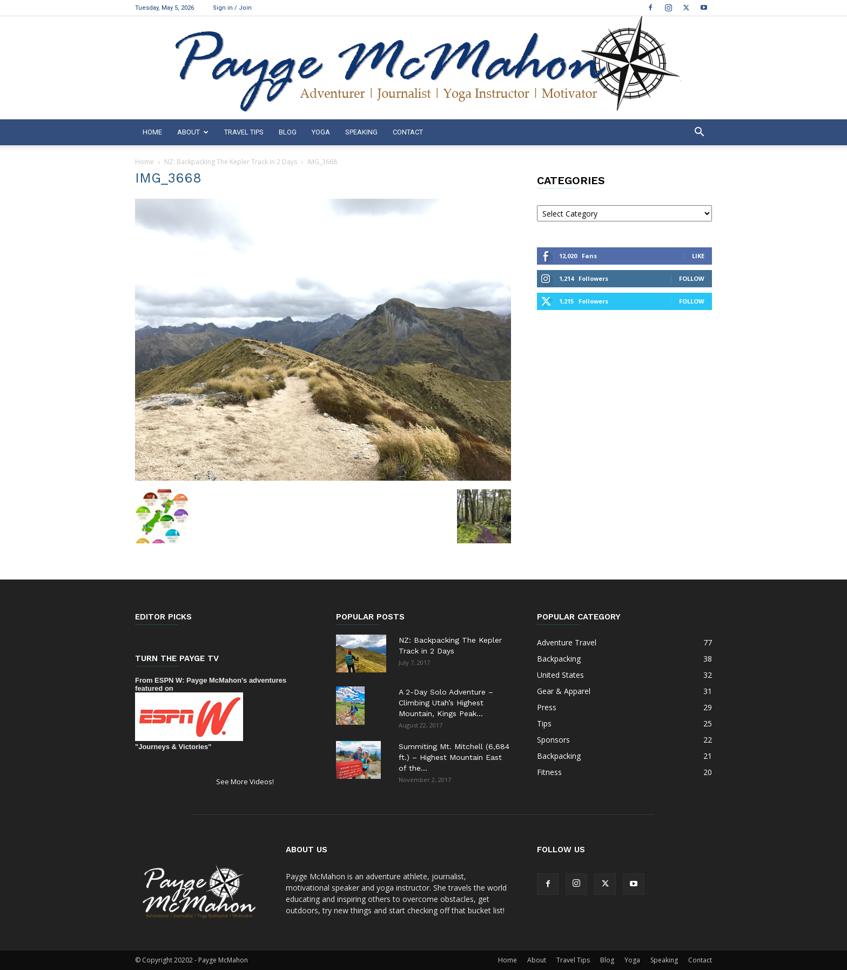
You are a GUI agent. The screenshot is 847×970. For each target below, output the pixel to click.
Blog (288, 132)
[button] (699, 133)
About (193, 132)
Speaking (361, 132)
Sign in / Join (232, 7)
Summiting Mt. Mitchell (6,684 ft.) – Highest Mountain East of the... (454, 757)
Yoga (321, 132)
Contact (408, 132)
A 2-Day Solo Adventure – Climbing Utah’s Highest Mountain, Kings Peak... (446, 703)
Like (698, 256)
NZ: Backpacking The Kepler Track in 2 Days (230, 161)
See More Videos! (245, 781)
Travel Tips (244, 132)
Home (152, 132)
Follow (691, 278)
